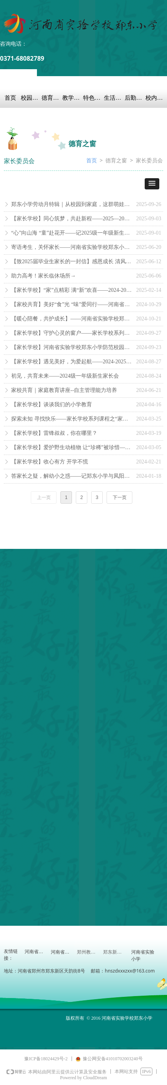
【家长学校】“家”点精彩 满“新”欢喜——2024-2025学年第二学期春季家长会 (71, 290)
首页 (10, 98)
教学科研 (72, 98)
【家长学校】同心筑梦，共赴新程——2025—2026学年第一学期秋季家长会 (71, 218)
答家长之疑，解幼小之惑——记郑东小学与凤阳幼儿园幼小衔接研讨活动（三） (71, 476)
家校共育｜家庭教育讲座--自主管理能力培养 (64, 390)
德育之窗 (52, 98)
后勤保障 (135, 98)
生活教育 (114, 98)
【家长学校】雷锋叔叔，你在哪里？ (54, 433)
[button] (152, 183)
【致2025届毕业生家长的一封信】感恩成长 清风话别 (71, 261)
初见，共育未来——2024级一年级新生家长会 (65, 376)
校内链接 (155, 98)
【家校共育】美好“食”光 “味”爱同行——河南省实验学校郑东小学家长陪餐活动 (71, 304)
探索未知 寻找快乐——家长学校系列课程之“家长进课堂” (71, 419)
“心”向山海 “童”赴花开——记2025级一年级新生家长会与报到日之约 (71, 233)
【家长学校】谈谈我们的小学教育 (51, 404)
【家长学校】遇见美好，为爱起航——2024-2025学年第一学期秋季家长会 (71, 362)
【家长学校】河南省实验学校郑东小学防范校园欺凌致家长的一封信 (71, 347)
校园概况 (31, 98)
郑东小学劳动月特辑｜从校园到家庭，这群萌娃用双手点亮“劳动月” (71, 204)
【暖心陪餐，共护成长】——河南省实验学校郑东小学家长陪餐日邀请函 (71, 319)
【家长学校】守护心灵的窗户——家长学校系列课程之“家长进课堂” (71, 333)
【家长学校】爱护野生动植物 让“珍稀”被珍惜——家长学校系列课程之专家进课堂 (71, 447)
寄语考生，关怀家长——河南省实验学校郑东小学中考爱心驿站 (71, 247)
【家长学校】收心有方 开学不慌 (49, 462)
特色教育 (93, 98)
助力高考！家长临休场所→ (43, 276)
